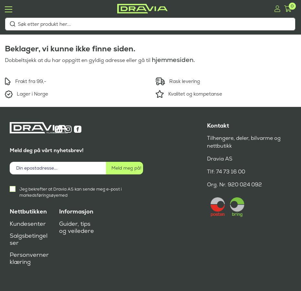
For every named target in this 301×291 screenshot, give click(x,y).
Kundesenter (28, 223)
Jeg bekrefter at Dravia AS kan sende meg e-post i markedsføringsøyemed (70, 192)
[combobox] (150, 24)
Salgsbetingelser (28, 239)
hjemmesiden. (173, 60)
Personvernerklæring (29, 258)
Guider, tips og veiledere (76, 227)
